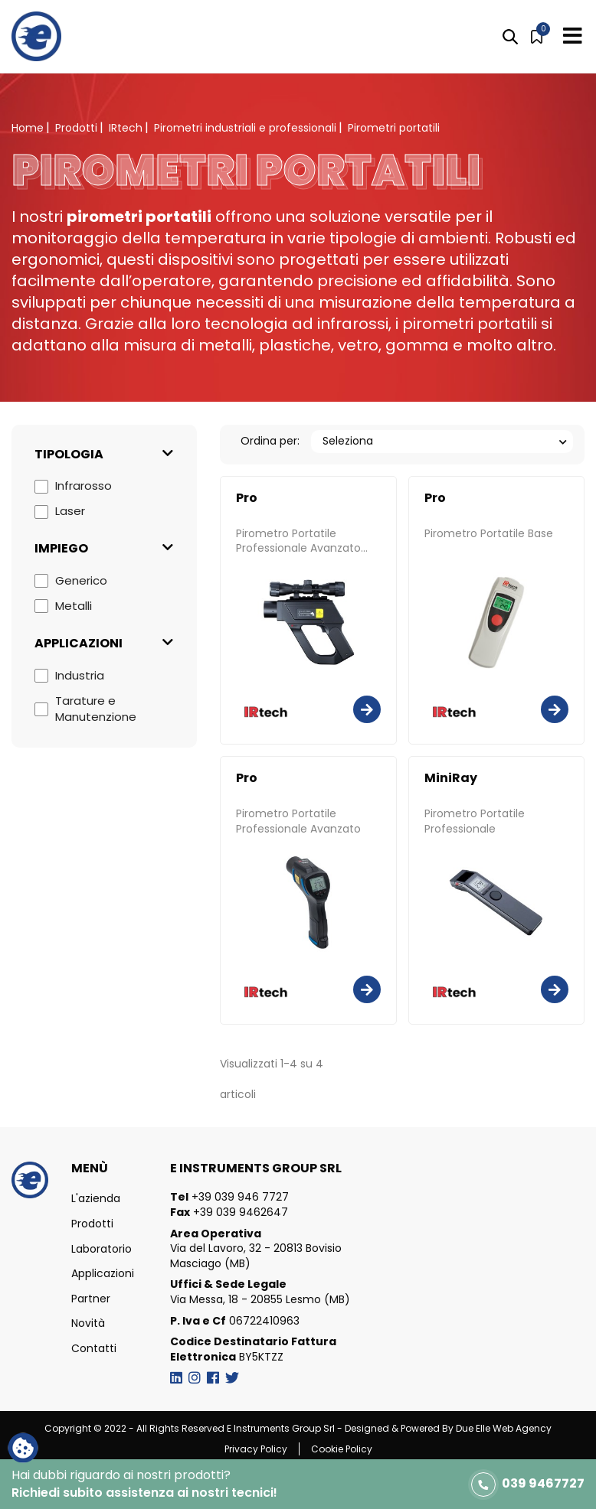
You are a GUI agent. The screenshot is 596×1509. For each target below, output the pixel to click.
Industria (79, 675)
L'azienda (95, 1198)
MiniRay (450, 778)
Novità (88, 1323)
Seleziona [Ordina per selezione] (348, 440)
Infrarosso (83, 485)
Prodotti (92, 1224)
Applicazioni (102, 1273)
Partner (90, 1299)
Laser (70, 511)
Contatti (93, 1348)
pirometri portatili (139, 216)
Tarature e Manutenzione (95, 709)
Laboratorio (101, 1249)
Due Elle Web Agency (504, 1428)
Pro (246, 498)
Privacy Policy (255, 1448)
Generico (81, 580)
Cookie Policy (341, 1448)
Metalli (73, 606)
